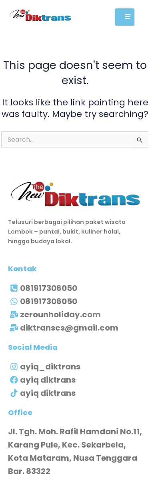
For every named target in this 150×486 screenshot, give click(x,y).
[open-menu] (125, 17)
